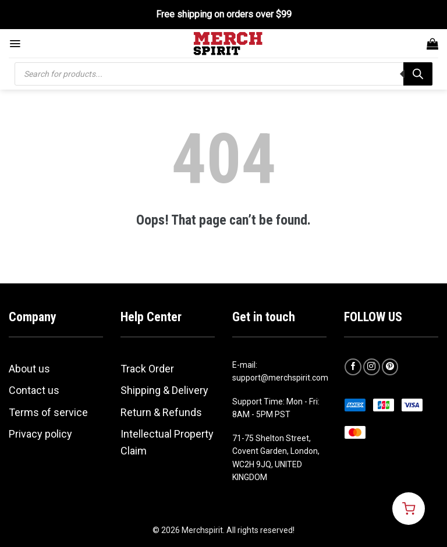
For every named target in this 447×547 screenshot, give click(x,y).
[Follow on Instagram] (371, 366)
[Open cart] (408, 508)
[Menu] (15, 43)
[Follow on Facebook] (353, 366)
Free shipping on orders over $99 (224, 14)
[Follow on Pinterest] (390, 366)
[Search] (417, 74)
